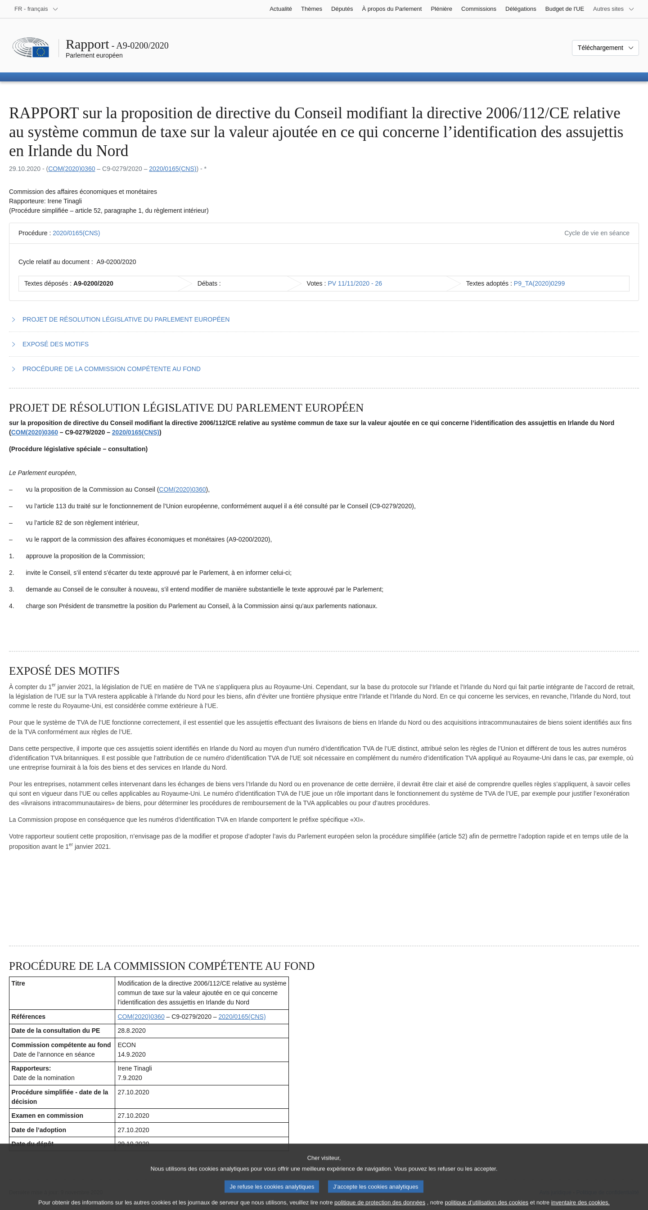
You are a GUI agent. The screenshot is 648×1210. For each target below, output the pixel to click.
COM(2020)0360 (71, 168)
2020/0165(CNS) (172, 168)
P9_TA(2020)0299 (539, 283)
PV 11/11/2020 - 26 (355, 283)
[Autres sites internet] (614, 9)
